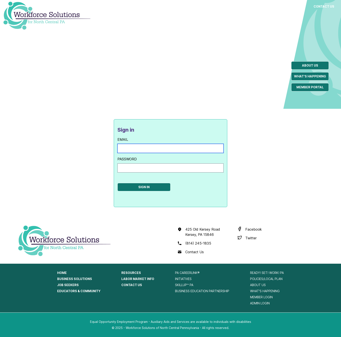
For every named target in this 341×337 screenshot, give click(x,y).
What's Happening (265, 291)
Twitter (251, 238)
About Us (258, 285)
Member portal (310, 87)
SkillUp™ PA (184, 285)
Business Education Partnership (202, 291)
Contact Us (324, 6)
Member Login (261, 297)
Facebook (253, 229)
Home (62, 273)
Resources (258, 6)
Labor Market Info (291, 9)
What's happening (310, 76)
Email (122, 139)
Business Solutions (159, 9)
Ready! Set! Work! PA (267, 273)
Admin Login (260, 303)
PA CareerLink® (187, 273)
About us (310, 65)
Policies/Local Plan (266, 279)
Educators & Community (226, 11)
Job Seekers (194, 6)
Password (127, 159)
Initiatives (183, 279)
